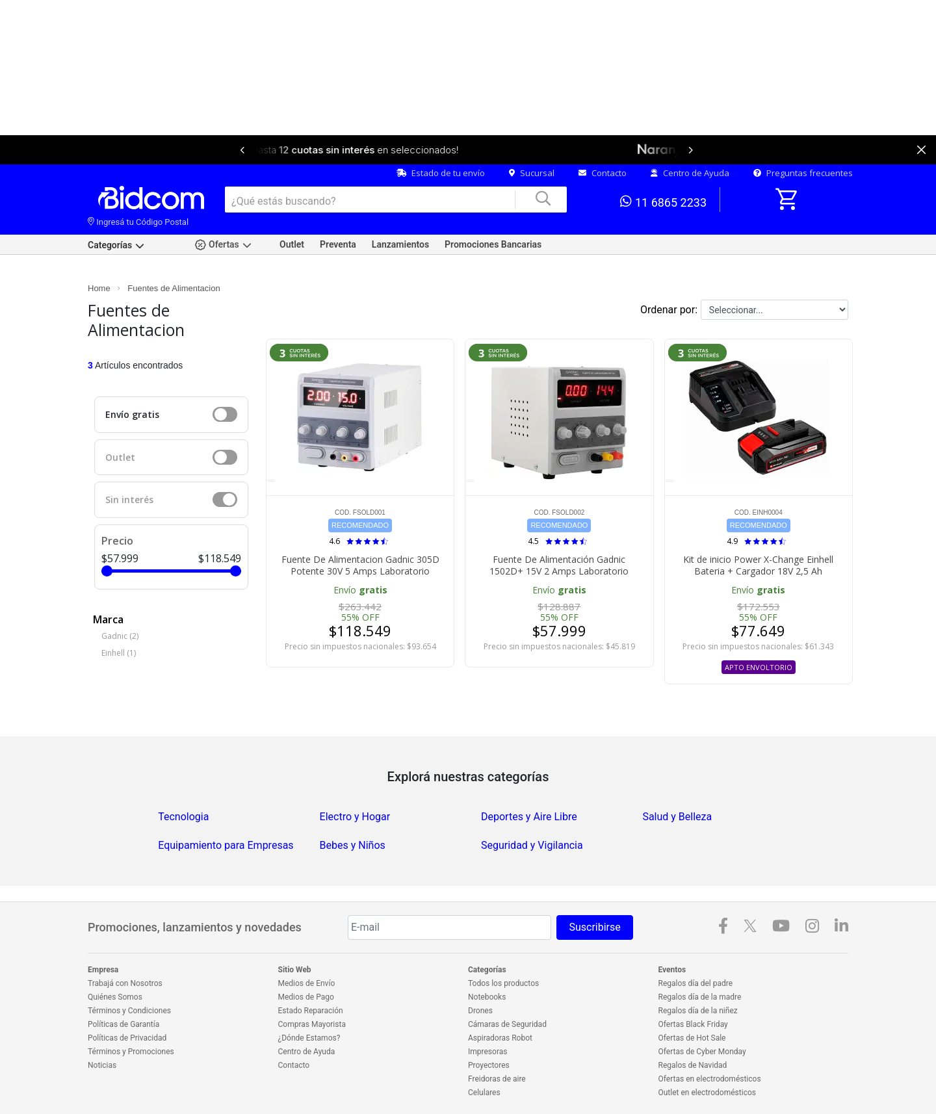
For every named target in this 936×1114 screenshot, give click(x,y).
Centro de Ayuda (690, 173)
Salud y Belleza (677, 816)
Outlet (292, 244)
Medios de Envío (306, 983)
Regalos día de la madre (700, 997)
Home (99, 288)
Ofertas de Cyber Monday (702, 1051)
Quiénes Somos (115, 997)
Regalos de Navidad (692, 1065)
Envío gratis (132, 414)
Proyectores (489, 1065)
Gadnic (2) (119, 635)
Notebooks (487, 997)
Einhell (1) (118, 652)
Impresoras (487, 1051)
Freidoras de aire (497, 1078)
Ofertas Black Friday (693, 1024)
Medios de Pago (306, 997)
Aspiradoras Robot (500, 1038)
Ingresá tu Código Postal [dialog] (138, 222)
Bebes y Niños (352, 845)
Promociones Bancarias (493, 244)
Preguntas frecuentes (803, 173)
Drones (480, 1010)
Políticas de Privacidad (127, 1038)
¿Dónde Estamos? (309, 1038)
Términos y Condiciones (129, 1010)
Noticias (102, 1065)
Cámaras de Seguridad (507, 1024)
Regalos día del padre (695, 983)
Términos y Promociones (131, 1051)
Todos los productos (503, 983)
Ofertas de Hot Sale (692, 1038)
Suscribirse (594, 927)
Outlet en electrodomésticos (707, 1092)
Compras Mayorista (312, 1024)
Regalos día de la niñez (698, 1010)
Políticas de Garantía (123, 1024)
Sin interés (129, 499)
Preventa (338, 244)
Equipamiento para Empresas (225, 845)
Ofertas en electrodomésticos (709, 1078)
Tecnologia (183, 816)
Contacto (602, 173)
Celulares (484, 1092)
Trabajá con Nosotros (125, 983)
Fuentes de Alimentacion (173, 288)
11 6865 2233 (663, 201)
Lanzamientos (400, 244)
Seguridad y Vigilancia (532, 845)
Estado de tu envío (440, 173)
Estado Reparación (310, 1010)
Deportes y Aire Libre (529, 816)
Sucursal (531, 173)
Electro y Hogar (355, 816)
